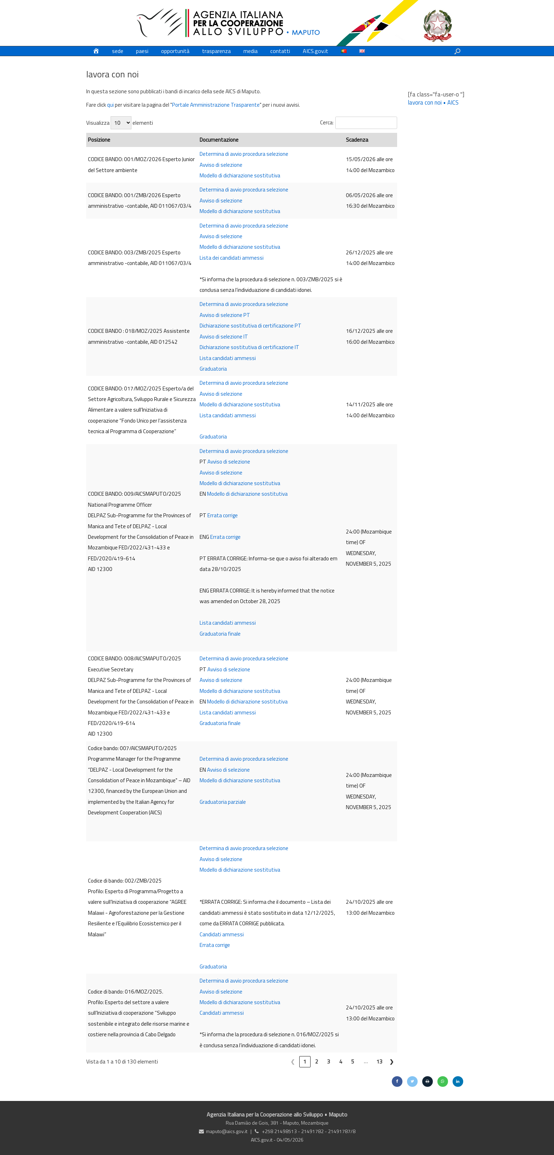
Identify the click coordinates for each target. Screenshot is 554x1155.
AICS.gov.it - (264, 1139)
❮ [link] (292, 1061)
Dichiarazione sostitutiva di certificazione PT (250, 326)
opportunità (175, 51)
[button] (457, 51)
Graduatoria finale (220, 634)
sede (117, 51)
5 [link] (352, 1061)
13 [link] (379, 1061)
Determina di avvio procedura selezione (244, 154)
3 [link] (328, 1061)
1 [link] (304, 1061)
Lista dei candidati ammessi (232, 258)
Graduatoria (213, 369)
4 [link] (340, 1061)
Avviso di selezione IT (224, 336)
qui (110, 105)
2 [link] (316, 1061)
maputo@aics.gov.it (226, 1131)
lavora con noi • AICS (433, 102)
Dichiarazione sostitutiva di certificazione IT (249, 347)
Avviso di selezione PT (225, 315)
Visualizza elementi (119, 122)
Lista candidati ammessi (228, 358)
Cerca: (327, 122)
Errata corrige (222, 515)
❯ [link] (391, 1061)
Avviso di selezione (221, 165)
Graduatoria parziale (223, 802)
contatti (280, 51)
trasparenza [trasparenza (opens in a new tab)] (216, 51)
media (250, 51)
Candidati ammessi (222, 934)
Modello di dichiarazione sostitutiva (240, 175)
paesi (142, 51)
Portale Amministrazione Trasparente (216, 105)
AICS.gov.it (315, 51)
